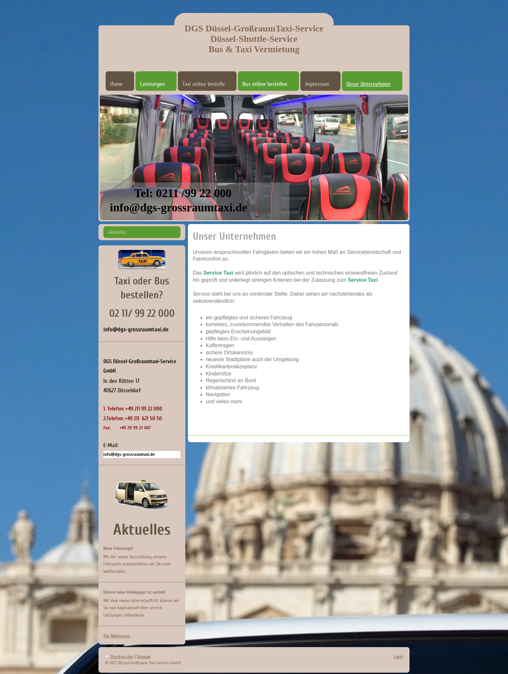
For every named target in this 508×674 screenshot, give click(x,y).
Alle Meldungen (116, 636)
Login (398, 656)
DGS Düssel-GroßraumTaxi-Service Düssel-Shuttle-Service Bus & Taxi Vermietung (254, 38)
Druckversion (119, 656)
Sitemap (144, 656)
